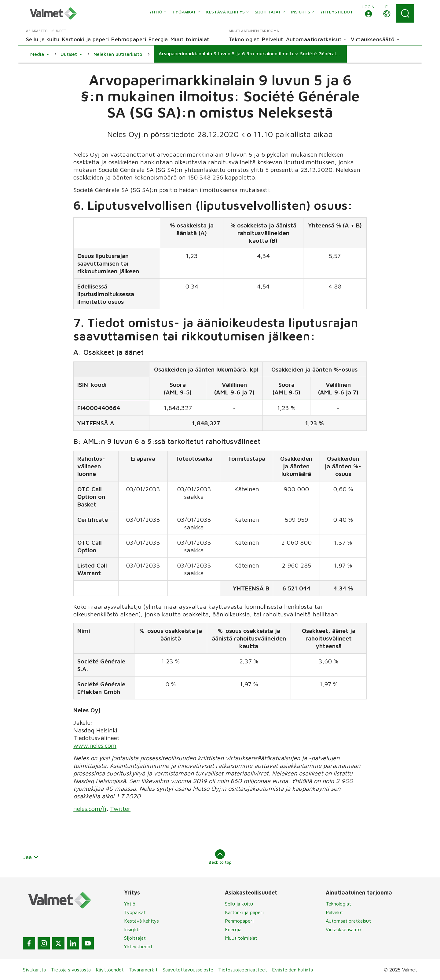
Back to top (220, 857)
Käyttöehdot (110, 969)
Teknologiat (338, 903)
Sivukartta (34, 969)
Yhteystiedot (138, 946)
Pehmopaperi (239, 921)
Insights (132, 929)
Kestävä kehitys (141, 921)
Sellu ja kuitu (239, 903)
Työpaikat (135, 912)
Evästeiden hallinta (292, 969)
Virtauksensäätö (343, 929)
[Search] (405, 13)
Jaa (31, 857)
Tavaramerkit (143, 969)
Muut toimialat (241, 938)
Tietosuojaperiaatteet (242, 969)
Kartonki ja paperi (244, 912)
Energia (233, 929)
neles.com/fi (89, 808)
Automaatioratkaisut (348, 921)
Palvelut (334, 912)
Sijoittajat (135, 938)
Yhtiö (129, 903)
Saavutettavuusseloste (188, 969)
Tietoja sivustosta (71, 969)
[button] (368, 13)
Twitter (120, 808)
